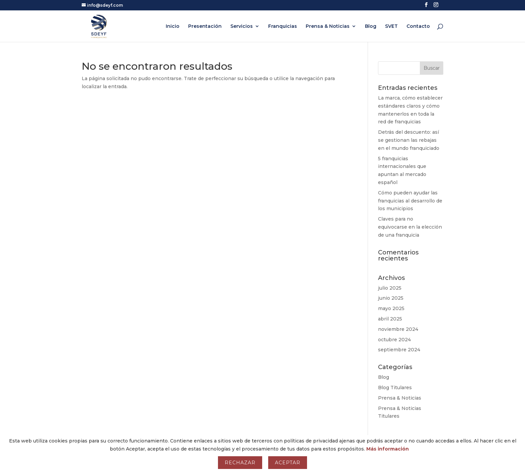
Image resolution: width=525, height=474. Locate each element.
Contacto (418, 26)
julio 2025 (389, 288)
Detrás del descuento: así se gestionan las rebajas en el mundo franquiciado (408, 140)
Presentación (205, 26)
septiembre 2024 (399, 350)
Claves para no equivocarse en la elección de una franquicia (410, 227)
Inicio (172, 26)
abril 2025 (390, 319)
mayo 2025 (391, 308)
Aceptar (287, 463)
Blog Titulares (395, 387)
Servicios (241, 26)
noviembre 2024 (398, 329)
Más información (387, 449)
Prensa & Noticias (328, 26)
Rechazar (240, 463)
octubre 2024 (394, 340)
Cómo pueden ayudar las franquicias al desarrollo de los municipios (410, 201)
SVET (391, 26)
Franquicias (282, 26)
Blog (370, 26)
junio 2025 (390, 298)
